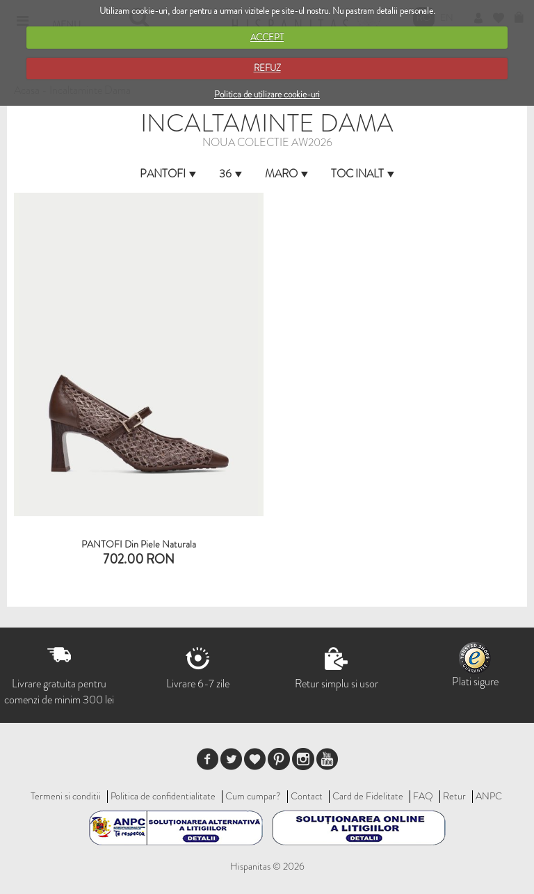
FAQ (423, 796)
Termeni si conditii (66, 796)
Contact (307, 796)
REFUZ (267, 67)
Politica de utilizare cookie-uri (267, 94)
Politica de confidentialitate (163, 796)
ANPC (489, 796)
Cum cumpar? (253, 796)
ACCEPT (267, 37)
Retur (454, 796)
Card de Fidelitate (367, 796)
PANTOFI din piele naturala (138, 544)
